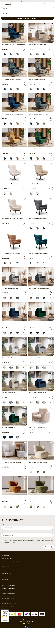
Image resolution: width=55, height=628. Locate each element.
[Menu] (52, 4)
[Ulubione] (48, 4)
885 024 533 (7, 591)
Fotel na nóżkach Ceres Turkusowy (38, 253)
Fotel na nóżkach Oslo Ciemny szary (39, 114)
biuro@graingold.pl (10, 593)
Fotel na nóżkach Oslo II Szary (37, 79)
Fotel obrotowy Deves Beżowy (37, 184)
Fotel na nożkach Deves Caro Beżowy (12, 218)
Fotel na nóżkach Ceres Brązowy (11, 253)
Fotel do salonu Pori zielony (9, 427)
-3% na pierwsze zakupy (12, 520)
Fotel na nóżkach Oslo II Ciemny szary (12, 79)
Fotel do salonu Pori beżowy (10, 392)
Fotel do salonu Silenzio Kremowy (38, 462)
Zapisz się (48, 547)
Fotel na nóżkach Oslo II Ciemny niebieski (13, 44)
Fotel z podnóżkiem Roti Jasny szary (12, 462)
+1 (24, 123)
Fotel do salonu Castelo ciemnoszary (39, 288)
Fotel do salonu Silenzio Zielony (37, 497)
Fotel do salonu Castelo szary (10, 288)
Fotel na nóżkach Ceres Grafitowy (38, 218)
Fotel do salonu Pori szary (36, 358)
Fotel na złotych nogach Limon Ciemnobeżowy (37, 428)
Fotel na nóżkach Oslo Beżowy (10, 149)
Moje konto (5, 579)
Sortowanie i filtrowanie (26, 18)
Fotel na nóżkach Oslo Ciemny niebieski (13, 114)
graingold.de (27, 623)
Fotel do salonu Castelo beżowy (37, 44)
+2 (50, 54)
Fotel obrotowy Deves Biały (10, 184)
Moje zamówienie (7, 573)
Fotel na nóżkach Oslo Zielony (37, 149)
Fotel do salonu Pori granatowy (37, 392)
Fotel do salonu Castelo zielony (37, 323)
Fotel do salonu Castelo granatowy (12, 323)
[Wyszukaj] (51, 8)
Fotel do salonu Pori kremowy (10, 358)
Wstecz (5, 13)
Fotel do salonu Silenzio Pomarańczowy (13, 497)
